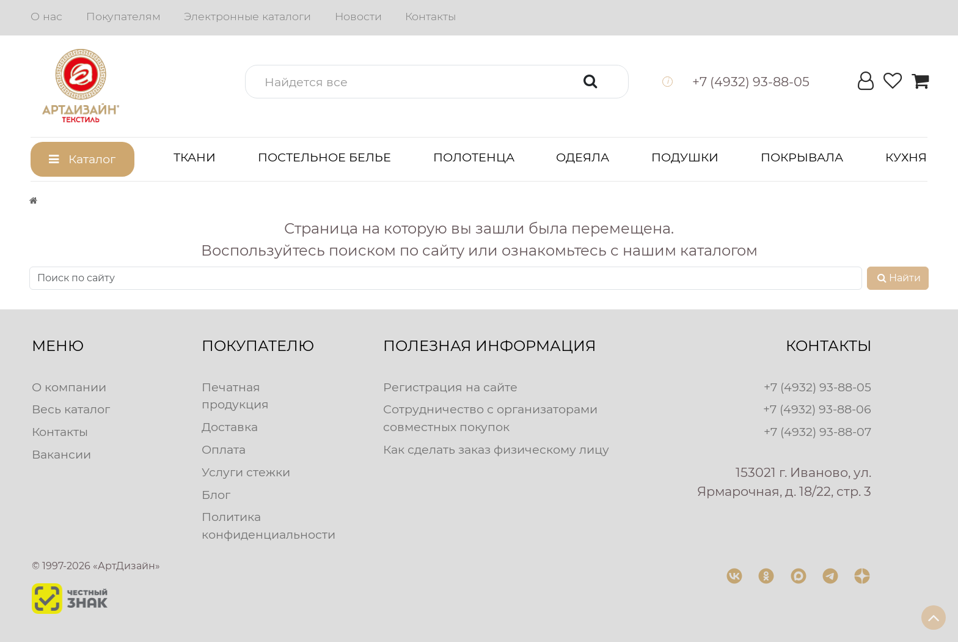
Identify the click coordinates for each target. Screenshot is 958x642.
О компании (69, 387)
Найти (898, 278)
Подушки (684, 157)
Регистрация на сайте (450, 387)
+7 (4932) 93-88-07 (817, 431)
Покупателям (123, 16)
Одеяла (582, 157)
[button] (437, 81)
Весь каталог (71, 409)
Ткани (195, 157)
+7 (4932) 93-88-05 (817, 387)
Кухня (906, 157)
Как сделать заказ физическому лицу (496, 449)
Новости (358, 16)
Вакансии (61, 454)
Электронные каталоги (247, 16)
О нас (46, 16)
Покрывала (802, 157)
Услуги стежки (246, 472)
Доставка (230, 426)
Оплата (224, 449)
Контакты (430, 16)
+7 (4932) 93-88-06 (817, 409)
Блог (216, 494)
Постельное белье (324, 157)
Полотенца (473, 157)
